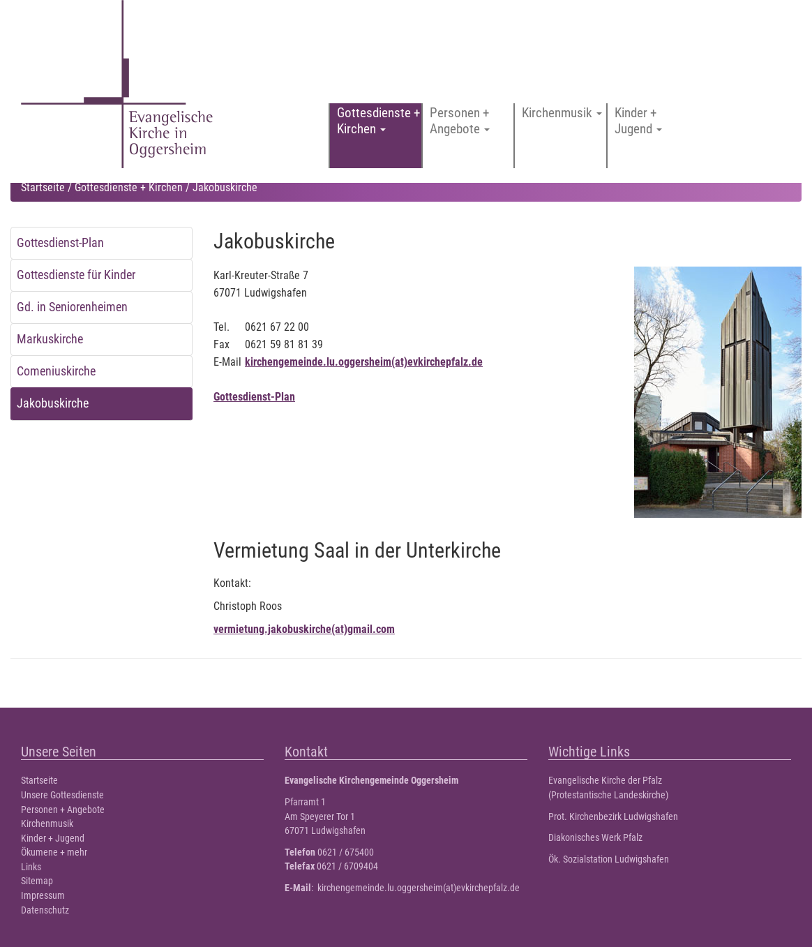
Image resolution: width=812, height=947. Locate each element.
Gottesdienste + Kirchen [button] (378, 121)
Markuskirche (50, 339)
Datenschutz (45, 910)
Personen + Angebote (63, 810)
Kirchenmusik (47, 824)
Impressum (43, 896)
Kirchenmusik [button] (562, 113)
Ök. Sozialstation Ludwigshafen (608, 859)
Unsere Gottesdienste (62, 795)
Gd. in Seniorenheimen (72, 307)
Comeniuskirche (56, 371)
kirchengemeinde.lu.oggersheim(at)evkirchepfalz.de (364, 361)
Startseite (43, 187)
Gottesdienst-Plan (60, 243)
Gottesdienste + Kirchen (129, 187)
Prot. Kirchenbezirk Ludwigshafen (613, 817)
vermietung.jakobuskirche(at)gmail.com (304, 629)
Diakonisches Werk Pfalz (595, 838)
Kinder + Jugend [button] (638, 121)
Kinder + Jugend (52, 838)
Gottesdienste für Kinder (76, 275)
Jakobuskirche (53, 403)
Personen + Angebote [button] (460, 121)
